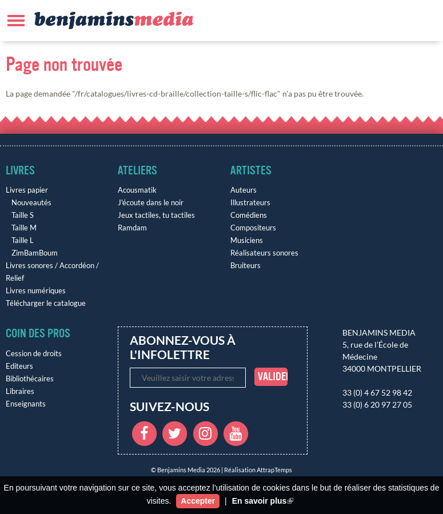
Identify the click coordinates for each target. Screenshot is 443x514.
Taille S (22, 215)
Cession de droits (34, 353)
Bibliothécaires (30, 378)
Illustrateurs (250, 202)
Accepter (198, 500)
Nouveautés (31, 202)
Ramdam (132, 228)
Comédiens (248, 215)
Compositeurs (253, 228)
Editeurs (19, 366)
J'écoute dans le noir (150, 202)
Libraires (20, 391)
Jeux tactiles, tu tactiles (156, 215)
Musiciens (246, 240)
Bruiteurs (245, 265)
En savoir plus (263, 500)
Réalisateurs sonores (264, 253)
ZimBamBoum (34, 253)
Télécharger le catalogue (46, 303)
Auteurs (243, 190)
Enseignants (26, 404)
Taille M (24, 228)
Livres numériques (36, 290)
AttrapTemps (274, 469)
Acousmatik (137, 190)
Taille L (22, 240)
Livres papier (27, 190)
